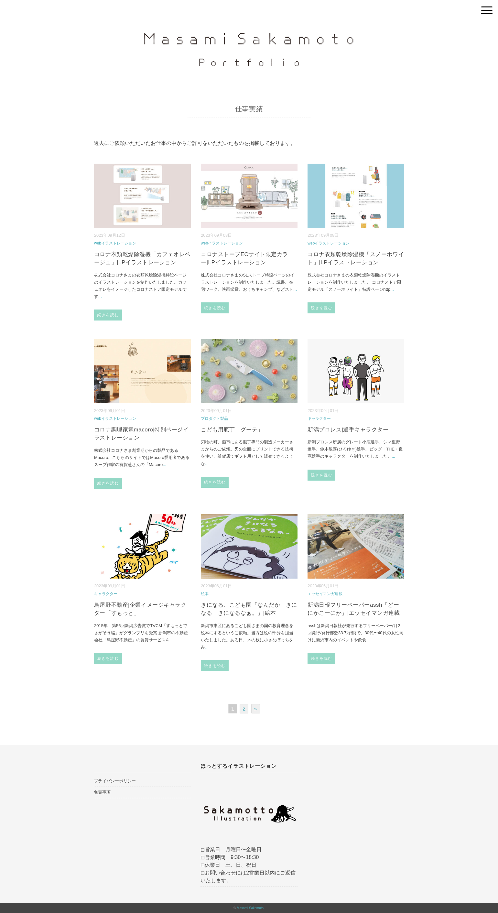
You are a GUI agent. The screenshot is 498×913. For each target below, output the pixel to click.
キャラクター (319, 418)
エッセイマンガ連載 (325, 594)
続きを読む (108, 315)
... (100, 296)
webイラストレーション (115, 243)
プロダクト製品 (214, 418)
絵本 (205, 594)
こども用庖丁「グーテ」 (232, 430)
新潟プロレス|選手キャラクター (348, 430)
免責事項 (102, 792)
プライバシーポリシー (115, 780)
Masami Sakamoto (250, 908)
